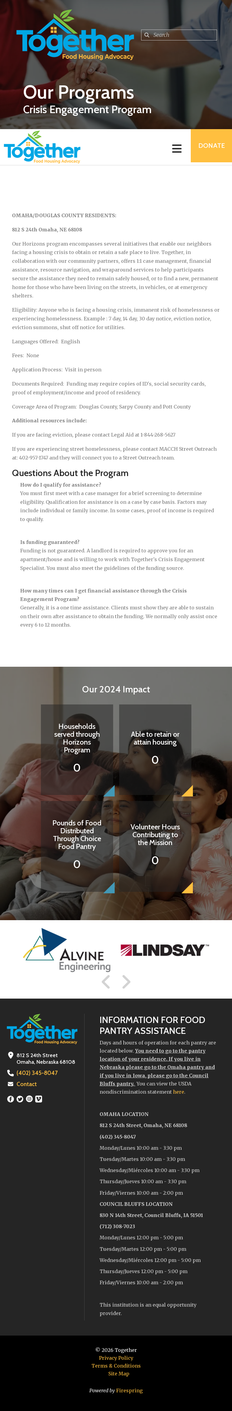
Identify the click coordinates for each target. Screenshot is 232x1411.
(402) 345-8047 (36, 1073)
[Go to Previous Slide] (106, 982)
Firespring (129, 1390)
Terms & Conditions (116, 1366)
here (178, 1092)
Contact (26, 1084)
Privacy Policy (116, 1358)
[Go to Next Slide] (125, 982)
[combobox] (179, 35)
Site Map (118, 1374)
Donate (209, 147)
